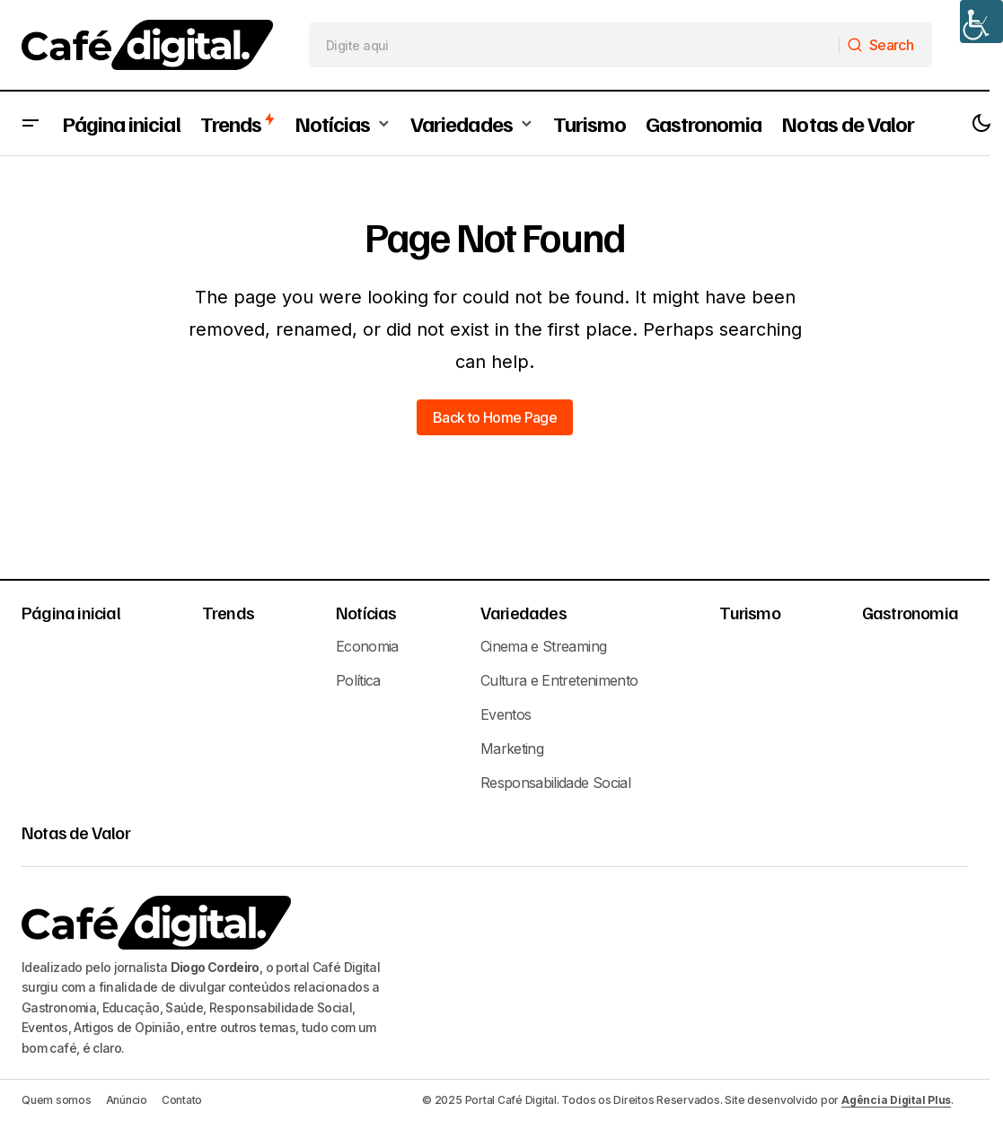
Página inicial (71, 612)
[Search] (884, 45)
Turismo (749, 612)
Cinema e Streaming (543, 646)
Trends (228, 612)
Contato (182, 1100)
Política (358, 680)
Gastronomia (910, 612)
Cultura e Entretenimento (559, 680)
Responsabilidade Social (555, 783)
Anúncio (126, 1100)
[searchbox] (574, 44)
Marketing (511, 749)
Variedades (523, 612)
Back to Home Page (495, 417)
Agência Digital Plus (896, 1100)
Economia (367, 646)
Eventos (506, 714)
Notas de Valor (76, 832)
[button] (30, 123)
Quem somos (57, 1100)
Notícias (366, 612)
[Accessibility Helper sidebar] (981, 21)
